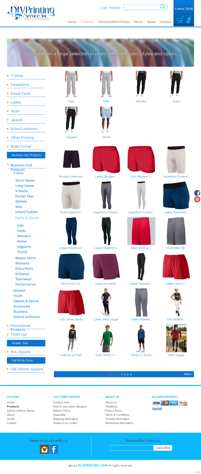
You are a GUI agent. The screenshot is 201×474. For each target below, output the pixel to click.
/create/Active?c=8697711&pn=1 (176, 84)
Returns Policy (62, 410)
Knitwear (22, 273)
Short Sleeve (25, 180)
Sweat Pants (21, 93)
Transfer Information (117, 418)
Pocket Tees (24, 196)
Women (19, 290)
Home (72, 22)
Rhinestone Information (119, 423)
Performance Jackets (25, 286)
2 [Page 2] (122, 374)
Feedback (111, 406)
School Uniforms (24, 129)
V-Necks (21, 191)
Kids (71, 101)
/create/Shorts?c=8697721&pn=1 (106, 120)
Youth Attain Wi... (176, 247)
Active (176, 101)
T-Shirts (17, 76)
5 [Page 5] (131, 374)
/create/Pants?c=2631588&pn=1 (106, 84)
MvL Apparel (21, 352)
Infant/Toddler (26, 212)
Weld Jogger (176, 355)
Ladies (16, 102)
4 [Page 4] (128, 374)
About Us (111, 402)
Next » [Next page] (188, 374)
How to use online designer (70, 406)
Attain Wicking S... (141, 247)
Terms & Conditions (117, 414)
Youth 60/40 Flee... (71, 355)
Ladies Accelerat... (106, 283)
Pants (106, 101)
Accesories (21, 306)
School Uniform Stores (114, 22)
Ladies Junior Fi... (176, 283)
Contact (165, 22)
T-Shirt (18, 173)
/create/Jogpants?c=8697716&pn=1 (71, 120)
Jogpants (71, 137)
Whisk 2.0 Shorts (141, 355)
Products (87, 22)
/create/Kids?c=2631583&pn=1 (71, 84)
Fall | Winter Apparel (27, 369)
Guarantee (59, 414)
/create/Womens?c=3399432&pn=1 (141, 84)
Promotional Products (20, 328)
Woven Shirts (25, 258)
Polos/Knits (24, 268)
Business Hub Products (21, 167)
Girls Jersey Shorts (71, 319)
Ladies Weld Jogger (106, 319)
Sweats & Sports (26, 301)
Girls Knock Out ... (71, 283)
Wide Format (21, 146)
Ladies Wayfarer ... (106, 176)
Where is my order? (65, 423)
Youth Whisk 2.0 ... (106, 355)
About (138, 22)
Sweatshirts (20, 85)
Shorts (106, 137)
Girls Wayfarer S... (141, 176)
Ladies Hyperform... (176, 212)
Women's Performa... (71, 176)
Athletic (21, 201)
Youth (15, 111)
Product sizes (61, 402)
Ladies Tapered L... (141, 283)
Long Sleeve (24, 185)
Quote (151, 22)
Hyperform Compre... (176, 176)
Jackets (17, 120)
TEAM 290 (19, 334)
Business (20, 311)
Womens (141, 101)
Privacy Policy (113, 410)
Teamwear (23, 279)
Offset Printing (22, 138)
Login (103, 8)
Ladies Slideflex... (141, 319)
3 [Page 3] (124, 374)
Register (115, 8)
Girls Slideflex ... (176, 319)
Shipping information (65, 418)
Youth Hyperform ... (71, 212)
